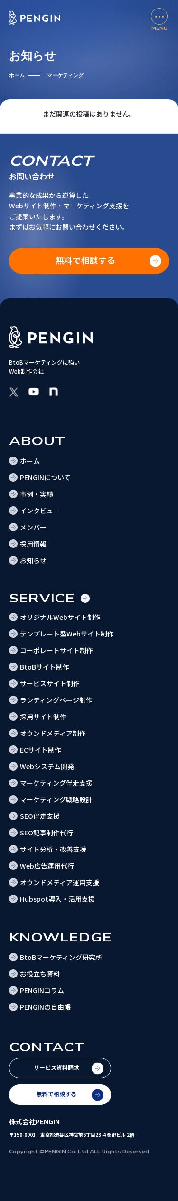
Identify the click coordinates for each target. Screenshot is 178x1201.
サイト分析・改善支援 (53, 849)
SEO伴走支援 (40, 816)
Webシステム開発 (47, 766)
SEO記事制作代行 (46, 832)
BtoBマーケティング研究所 (61, 957)
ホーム (17, 75)
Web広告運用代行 (47, 865)
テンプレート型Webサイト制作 (67, 633)
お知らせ (33, 560)
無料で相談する (56, 1094)
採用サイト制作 (43, 716)
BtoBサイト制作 (44, 667)
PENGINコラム (42, 990)
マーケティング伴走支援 (56, 783)
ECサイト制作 (40, 749)
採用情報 (33, 543)
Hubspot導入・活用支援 (57, 899)
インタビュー (40, 510)
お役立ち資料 (40, 973)
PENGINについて (45, 477)
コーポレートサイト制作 (56, 650)
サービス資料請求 (56, 1067)
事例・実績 (36, 494)
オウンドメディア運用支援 (59, 882)
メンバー (33, 527)
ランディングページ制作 (56, 700)
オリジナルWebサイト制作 (60, 617)
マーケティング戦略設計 (56, 799)
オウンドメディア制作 (53, 733)
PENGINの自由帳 (45, 1007)
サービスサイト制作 (50, 683)
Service (42, 598)
